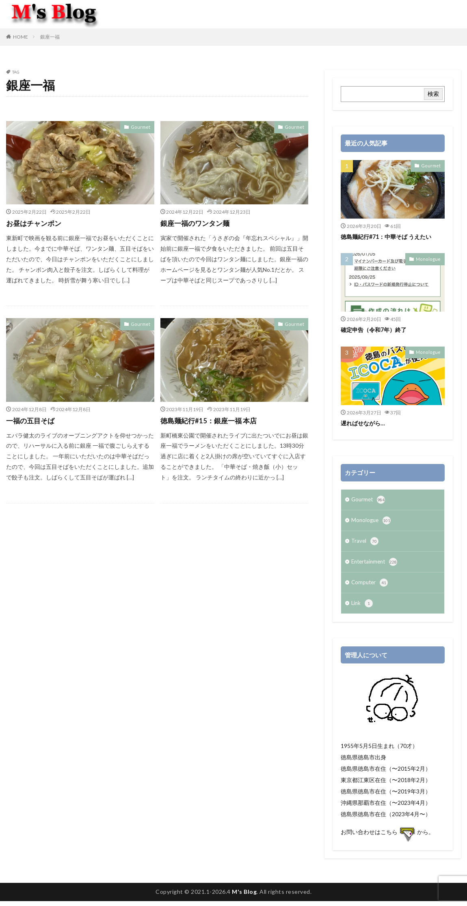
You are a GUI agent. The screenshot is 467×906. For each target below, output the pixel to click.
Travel (365, 544)
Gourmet (142, 126)
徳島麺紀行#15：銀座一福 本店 (211, 420)
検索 (433, 93)
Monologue (430, 258)
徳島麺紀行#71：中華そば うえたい (389, 236)
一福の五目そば (31, 420)
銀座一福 (50, 37)
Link (362, 608)
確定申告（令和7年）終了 (376, 329)
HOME (20, 37)
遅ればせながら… (364, 423)
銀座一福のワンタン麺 (197, 223)
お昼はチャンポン (35, 223)
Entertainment (376, 565)
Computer (370, 587)
